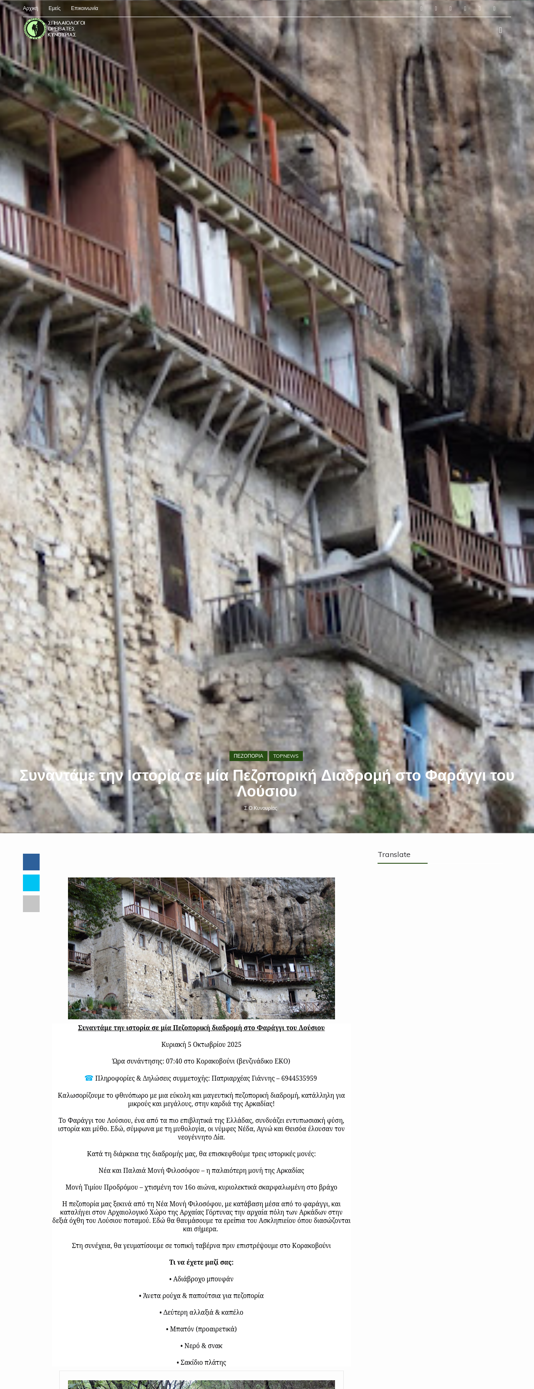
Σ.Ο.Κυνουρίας (260, 808)
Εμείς (54, 8)
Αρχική (30, 8)
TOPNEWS (286, 756)
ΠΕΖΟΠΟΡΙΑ (248, 756)
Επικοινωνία (84, 8)
